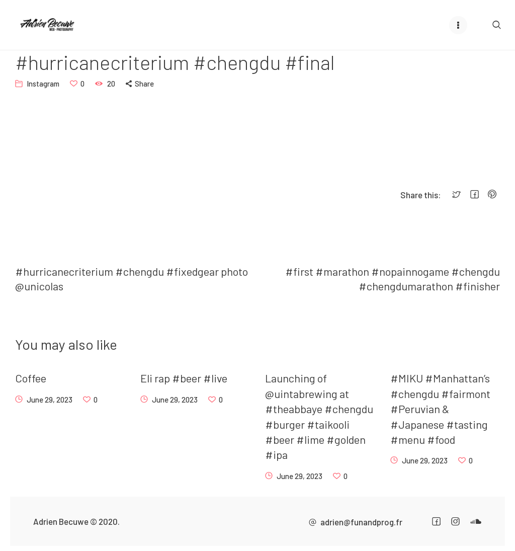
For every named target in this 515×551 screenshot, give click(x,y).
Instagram (43, 83)
